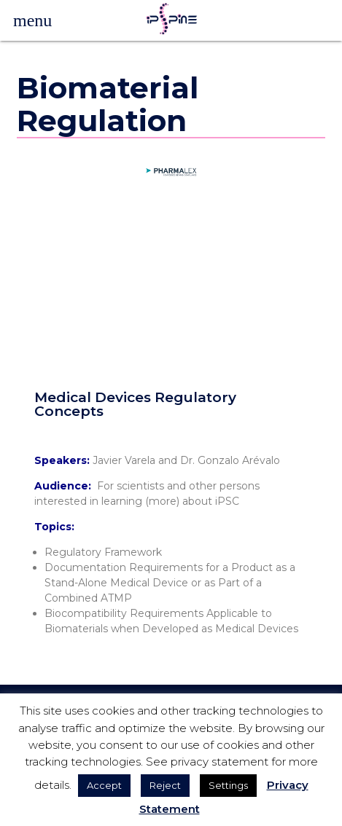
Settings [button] (228, 785)
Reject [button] (165, 785)
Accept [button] (104, 785)
